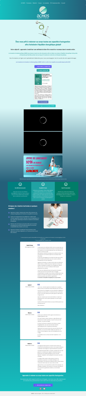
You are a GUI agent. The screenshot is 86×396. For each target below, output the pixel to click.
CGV (43, 393)
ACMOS (23, 3)
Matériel (35, 3)
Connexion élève (55, 3)
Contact (40, 3)
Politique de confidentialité (49, 393)
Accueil (63, 3)
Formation (28, 3)
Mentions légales (38, 393)
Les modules (46, 3)
